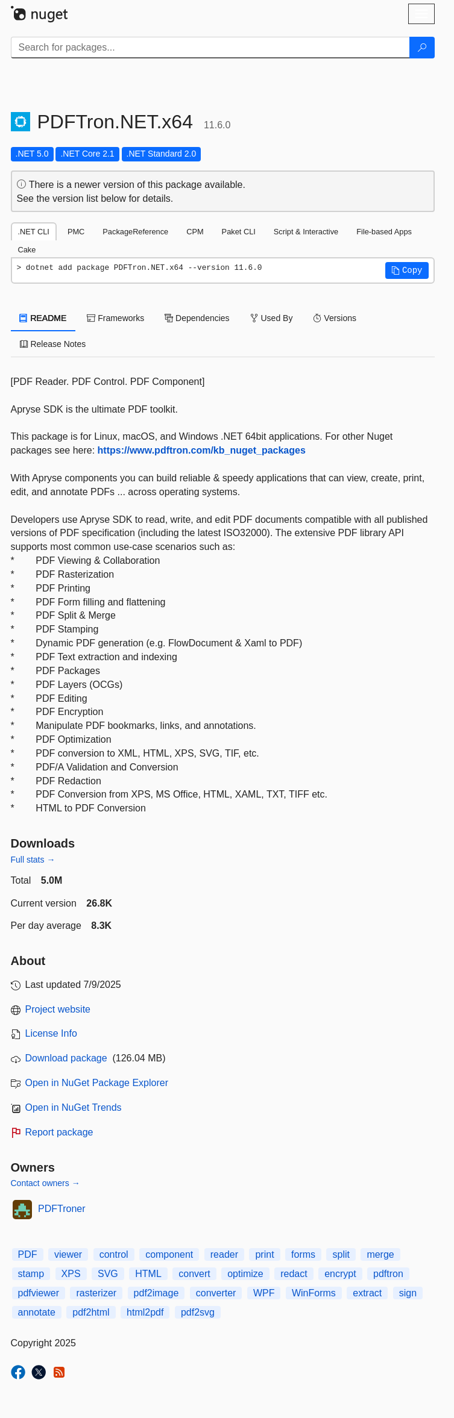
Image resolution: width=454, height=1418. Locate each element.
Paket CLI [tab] (239, 231)
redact (293, 1274)
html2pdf (145, 1312)
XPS (71, 1274)
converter (216, 1293)
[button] (407, 270)
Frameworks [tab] (115, 318)
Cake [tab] (27, 249)
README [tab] (43, 318)
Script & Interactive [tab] (306, 231)
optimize (245, 1274)
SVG (108, 1274)
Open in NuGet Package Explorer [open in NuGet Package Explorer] (96, 1083)
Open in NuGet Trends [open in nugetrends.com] (73, 1107)
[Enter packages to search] (210, 47)
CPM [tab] (194, 231)
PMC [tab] (76, 231)
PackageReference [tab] (135, 231)
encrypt (340, 1274)
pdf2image (156, 1293)
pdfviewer (38, 1293)
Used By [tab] (271, 318)
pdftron (388, 1274)
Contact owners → (45, 1183)
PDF (27, 1254)
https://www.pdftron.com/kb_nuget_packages (202, 450)
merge (380, 1254)
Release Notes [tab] (53, 344)
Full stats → (33, 859)
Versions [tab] (334, 318)
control (113, 1254)
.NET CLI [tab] (33, 231)
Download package (66, 1058)
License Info (51, 1033)
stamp (31, 1274)
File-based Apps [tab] (384, 231)
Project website (58, 1009)
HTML (148, 1274)
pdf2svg (198, 1312)
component (169, 1254)
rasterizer (96, 1293)
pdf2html (90, 1312)
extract (367, 1293)
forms (303, 1254)
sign (408, 1293)
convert (194, 1274)
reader (224, 1254)
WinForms (314, 1293)
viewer (68, 1254)
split (340, 1254)
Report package (59, 1132)
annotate (36, 1312)
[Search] (422, 47)
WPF (264, 1293)
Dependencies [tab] (197, 318)
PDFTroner (62, 1209)
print (264, 1254)
